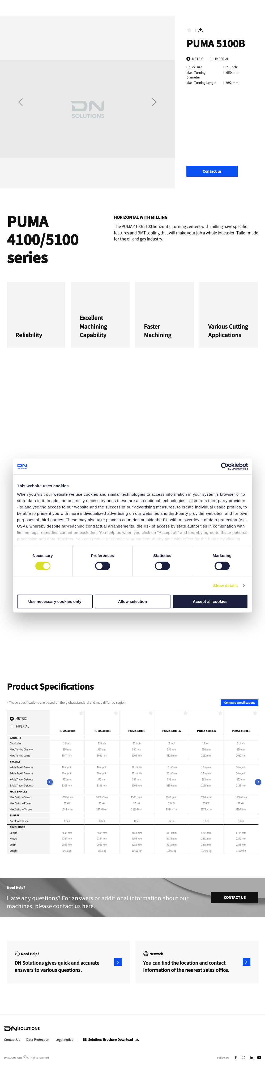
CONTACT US (235, 897)
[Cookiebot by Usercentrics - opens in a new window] (225, 467)
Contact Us (12, 1039)
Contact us (212, 171)
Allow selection (132, 601)
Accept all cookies (210, 601)
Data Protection (37, 1039)
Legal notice (64, 1039)
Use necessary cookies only (54, 601)
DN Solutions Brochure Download (108, 1039)
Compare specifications (239, 702)
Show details (225, 585)
